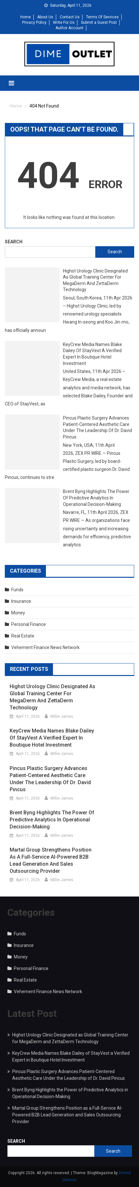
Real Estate (22, 635)
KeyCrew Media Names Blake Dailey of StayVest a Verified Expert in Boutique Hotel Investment (92, 354)
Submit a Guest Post (99, 22)
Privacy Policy (34, 22)
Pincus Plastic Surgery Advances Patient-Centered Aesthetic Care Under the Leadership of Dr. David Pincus (97, 427)
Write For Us (63, 22)
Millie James (61, 716)
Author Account (69, 28)
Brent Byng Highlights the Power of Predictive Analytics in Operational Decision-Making (96, 498)
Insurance (21, 601)
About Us (45, 17)
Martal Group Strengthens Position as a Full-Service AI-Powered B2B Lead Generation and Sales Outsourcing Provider (50, 860)
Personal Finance (28, 624)
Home (25, 17)
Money (18, 612)
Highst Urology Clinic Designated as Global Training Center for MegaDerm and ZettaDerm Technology (95, 280)
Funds (17, 589)
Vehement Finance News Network (45, 647)
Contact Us (70, 17)
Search (13, 241)
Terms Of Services (102, 17)
